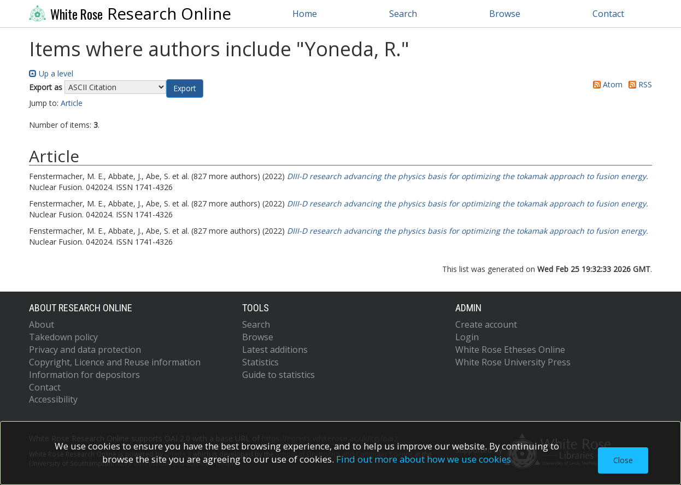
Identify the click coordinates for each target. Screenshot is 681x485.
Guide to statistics (278, 375)
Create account (486, 324)
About (41, 324)
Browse (504, 14)
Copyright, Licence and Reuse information (115, 362)
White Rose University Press (513, 362)
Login (467, 337)
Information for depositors (84, 375)
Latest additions (275, 350)
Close (623, 460)
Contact (608, 14)
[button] (184, 88)
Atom (606, 84)
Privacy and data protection (85, 350)
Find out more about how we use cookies (423, 459)
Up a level (51, 73)
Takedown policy (63, 337)
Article (72, 103)
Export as (45, 87)
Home (304, 14)
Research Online (130, 14)
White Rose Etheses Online (510, 350)
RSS (638, 84)
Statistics (260, 362)
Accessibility (53, 399)
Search (403, 14)
